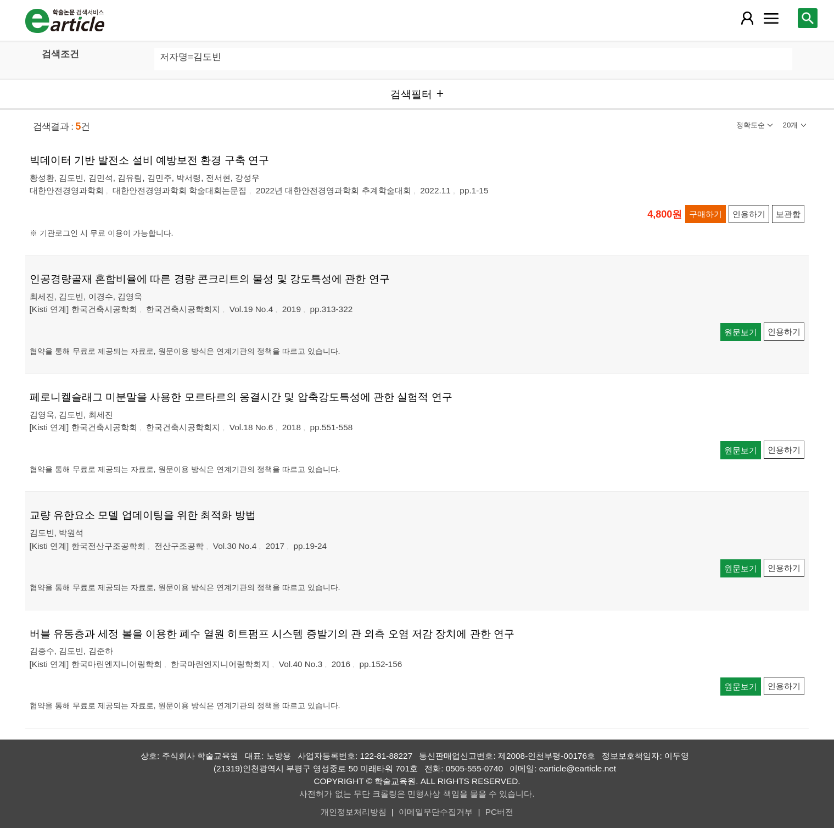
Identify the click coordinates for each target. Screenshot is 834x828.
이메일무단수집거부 (436, 811)
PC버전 (499, 811)
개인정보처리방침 (354, 811)
